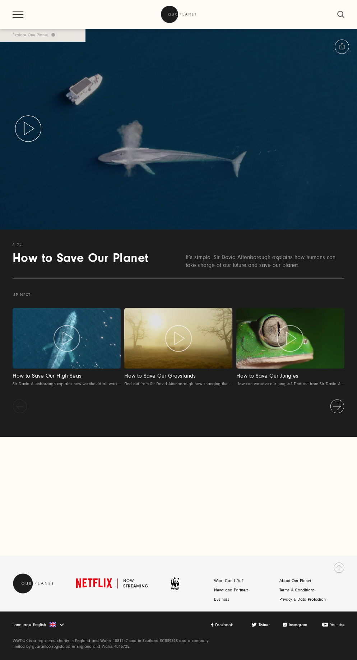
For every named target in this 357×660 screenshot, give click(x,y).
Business (222, 599)
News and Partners (231, 590)
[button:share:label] (342, 47)
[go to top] (339, 567)
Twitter (264, 625)
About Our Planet (295, 581)
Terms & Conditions (297, 590)
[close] (340, 14)
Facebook (224, 625)
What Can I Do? (229, 581)
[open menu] (18, 14)
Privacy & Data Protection (302, 599)
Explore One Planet (30, 35)
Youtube (337, 625)
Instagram (298, 625)
